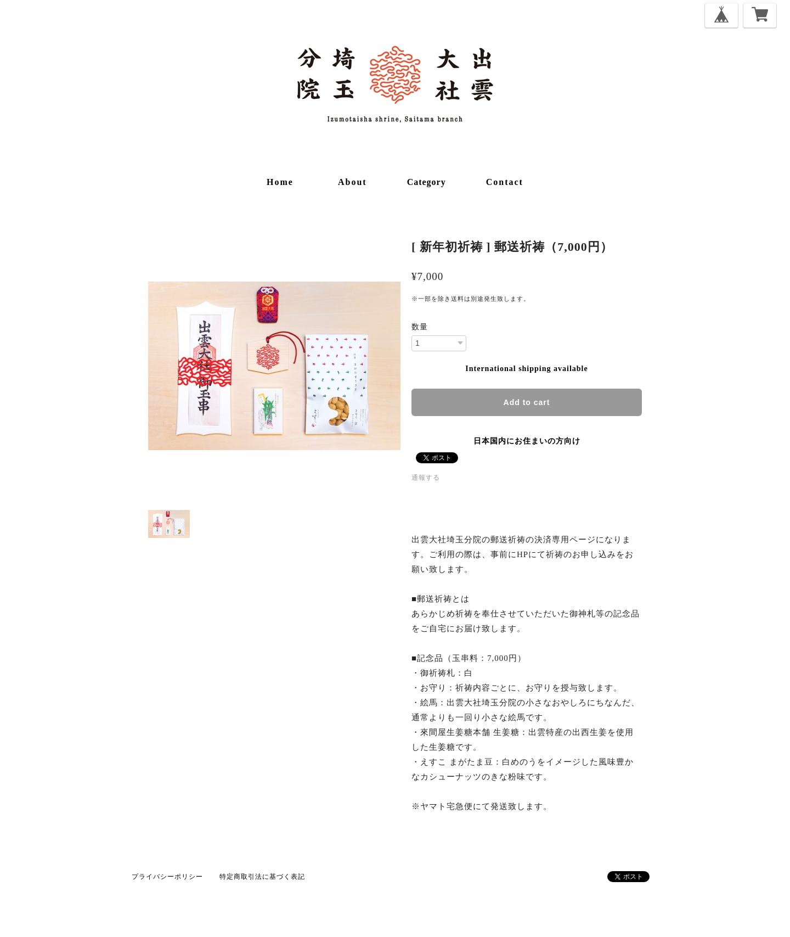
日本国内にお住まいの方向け (526, 441)
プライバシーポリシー (167, 876)
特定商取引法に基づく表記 (262, 876)
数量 (419, 327)
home (280, 182)
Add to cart (527, 402)
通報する (425, 477)
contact (504, 182)
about (352, 182)
